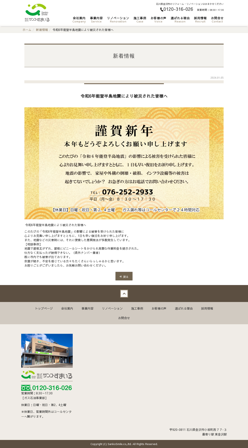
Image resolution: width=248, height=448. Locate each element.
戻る (124, 276)
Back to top (124, 293)
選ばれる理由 (180, 19)
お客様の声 (158, 19)
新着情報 (42, 30)
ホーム (26, 30)
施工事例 (140, 19)
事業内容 (96, 19)
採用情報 (200, 19)
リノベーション (118, 19)
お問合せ (217, 19)
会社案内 (79, 19)
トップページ (44, 308)
